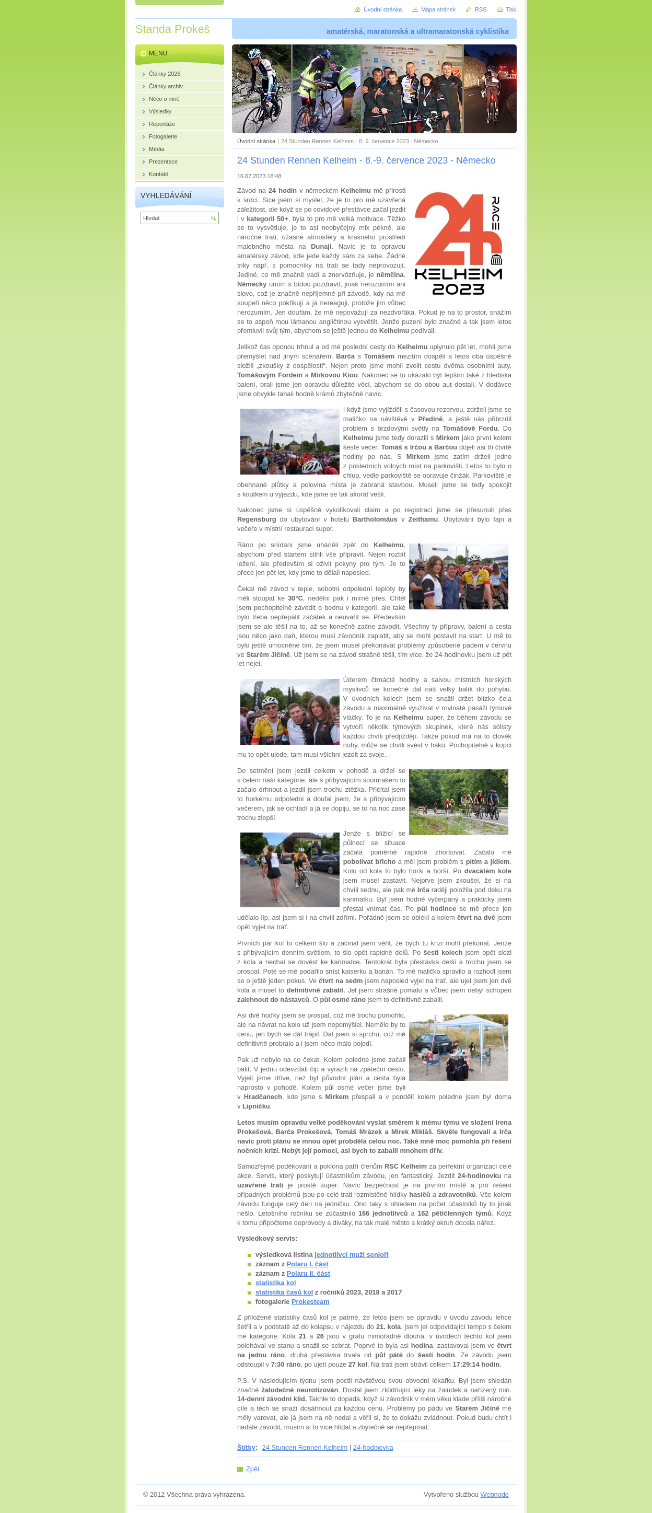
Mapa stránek (438, 9)
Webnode (494, 1494)
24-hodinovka (373, 1447)
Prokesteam (311, 1302)
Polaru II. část (308, 1273)
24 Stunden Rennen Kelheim (305, 1447)
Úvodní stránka (256, 141)
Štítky (246, 1447)
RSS (480, 9)
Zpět (253, 1469)
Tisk (511, 9)
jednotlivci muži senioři (352, 1254)
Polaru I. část (308, 1264)
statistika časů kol (284, 1292)
